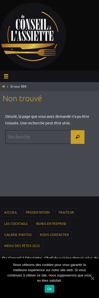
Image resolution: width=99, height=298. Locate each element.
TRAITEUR (66, 212)
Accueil (10, 212)
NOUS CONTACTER (54, 235)
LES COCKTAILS (16, 224)
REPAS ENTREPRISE (51, 224)
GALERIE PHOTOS (17, 235)
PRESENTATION (38, 212)
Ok (49, 289)
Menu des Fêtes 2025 (22, 246)
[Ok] (92, 278)
